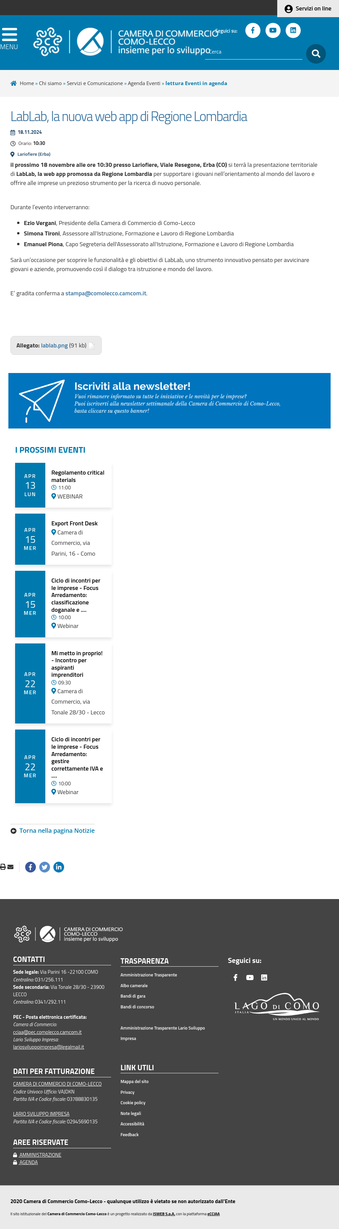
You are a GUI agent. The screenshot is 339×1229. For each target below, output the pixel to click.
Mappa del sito (134, 1081)
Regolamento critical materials (77, 476)
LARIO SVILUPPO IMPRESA (41, 1114)
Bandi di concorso (137, 1006)
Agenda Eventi (144, 83)
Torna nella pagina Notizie (57, 830)
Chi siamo (50, 83)
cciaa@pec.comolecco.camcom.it (47, 1032)
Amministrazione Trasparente (148, 974)
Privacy (127, 1092)
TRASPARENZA (144, 961)
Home (27, 83)
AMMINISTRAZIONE (37, 1155)
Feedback (129, 1134)
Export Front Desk (74, 523)
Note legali (130, 1113)
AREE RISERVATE (40, 1142)
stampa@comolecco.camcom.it (105, 293)
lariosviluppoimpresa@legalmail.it (48, 1047)
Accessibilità (132, 1123)
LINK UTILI (137, 1068)
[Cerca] (253, 52)
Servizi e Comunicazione (95, 83)
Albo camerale (134, 985)
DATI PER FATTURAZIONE (54, 1071)
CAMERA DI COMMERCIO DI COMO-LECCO (57, 1084)
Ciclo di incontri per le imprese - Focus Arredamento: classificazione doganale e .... (75, 595)
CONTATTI (29, 959)
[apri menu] (9, 42)
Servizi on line (313, 8)
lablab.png (54, 345)
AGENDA (25, 1162)
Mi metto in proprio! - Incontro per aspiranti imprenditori (77, 663)
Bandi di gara (132, 996)
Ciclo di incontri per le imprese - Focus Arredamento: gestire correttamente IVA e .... (77, 757)
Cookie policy (132, 1102)
